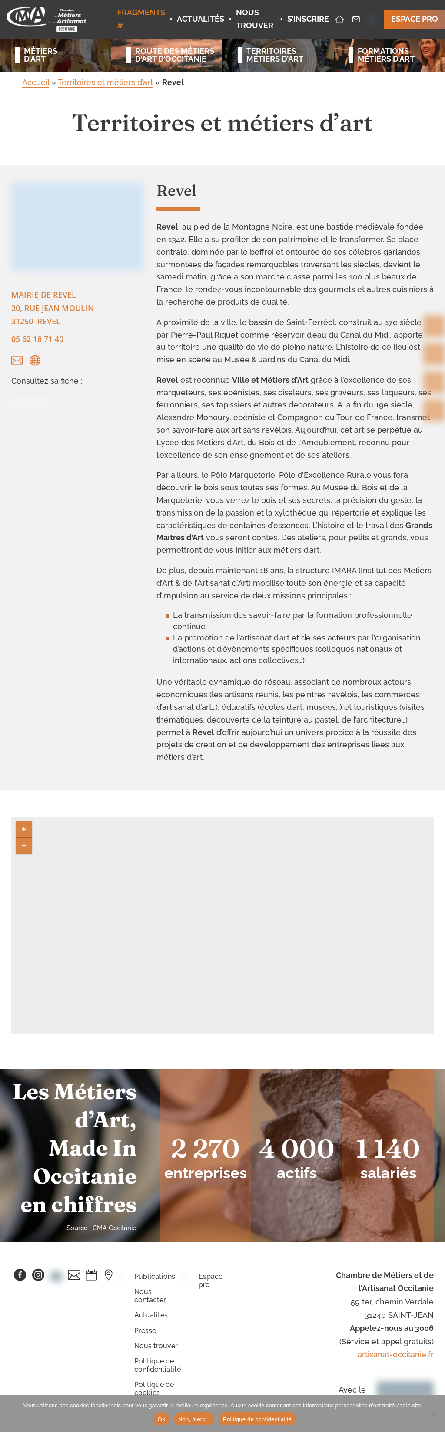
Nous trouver (156, 1346)
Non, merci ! (194, 1419)
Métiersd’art (40, 55)
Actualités (151, 1315)
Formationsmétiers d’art (386, 55)
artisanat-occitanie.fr (396, 1354)
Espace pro (210, 1280)
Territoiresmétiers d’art (274, 55)
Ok (161, 1419)
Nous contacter (150, 1295)
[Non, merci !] (434, 1413)
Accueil (35, 82)
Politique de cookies (154, 1388)
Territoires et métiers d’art (105, 82)
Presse (145, 1331)
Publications (154, 1276)
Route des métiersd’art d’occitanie (171, 55)
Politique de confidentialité (157, 1365)
